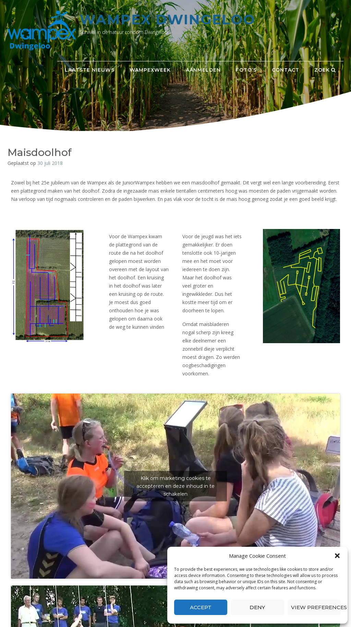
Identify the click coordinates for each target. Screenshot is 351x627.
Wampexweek (150, 70)
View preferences (316, 607)
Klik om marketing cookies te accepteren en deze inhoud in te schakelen (175, 486)
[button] (337, 555)
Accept (200, 607)
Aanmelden (203, 70)
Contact (285, 70)
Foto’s (246, 70)
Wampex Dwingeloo (167, 19)
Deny (257, 607)
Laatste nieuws (89, 70)
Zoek (325, 70)
